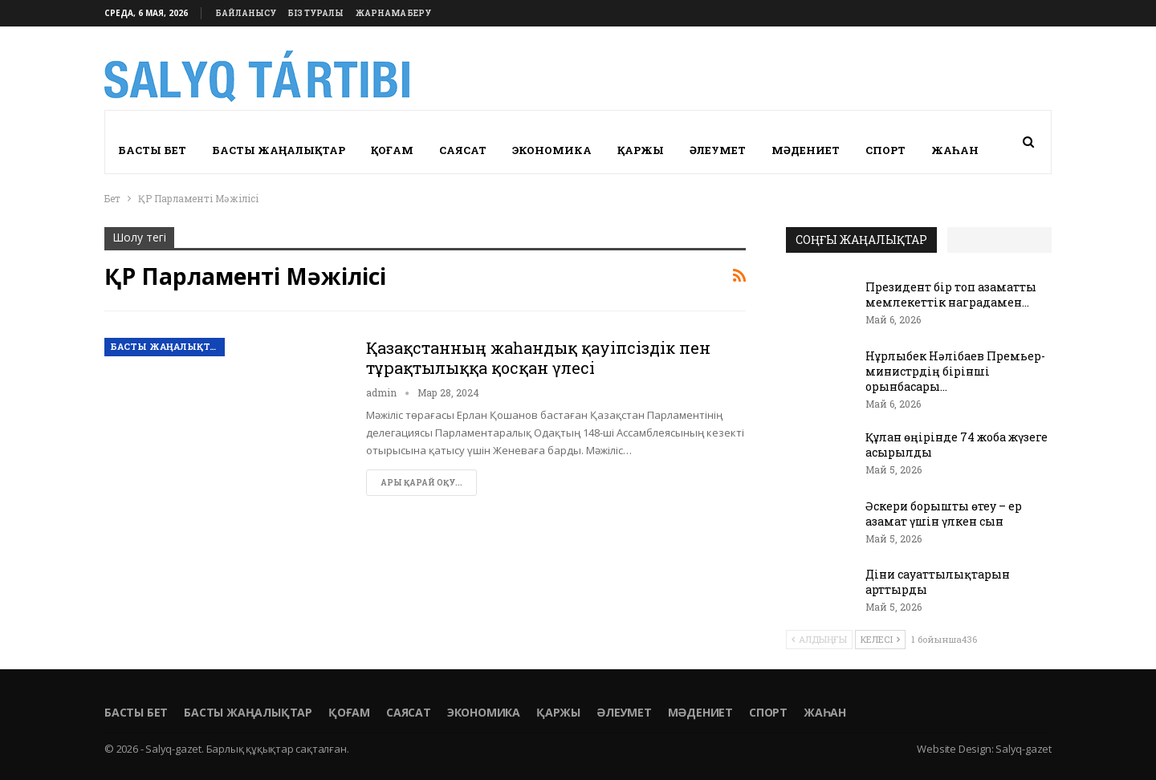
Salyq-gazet (1023, 748)
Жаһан (955, 150)
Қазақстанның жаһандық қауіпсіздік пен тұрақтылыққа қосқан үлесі (538, 357)
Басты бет (152, 150)
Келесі (880, 639)
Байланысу (246, 13)
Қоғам (392, 150)
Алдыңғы (819, 639)
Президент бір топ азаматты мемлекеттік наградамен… (950, 294)
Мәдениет (805, 150)
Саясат (462, 150)
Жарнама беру (393, 13)
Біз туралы (316, 13)
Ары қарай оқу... (421, 482)
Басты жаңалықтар (278, 150)
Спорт (885, 150)
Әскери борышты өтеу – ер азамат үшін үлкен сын (943, 513)
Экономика (552, 150)
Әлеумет (718, 150)
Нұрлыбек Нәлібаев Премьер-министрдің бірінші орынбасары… (955, 371)
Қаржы (640, 150)
